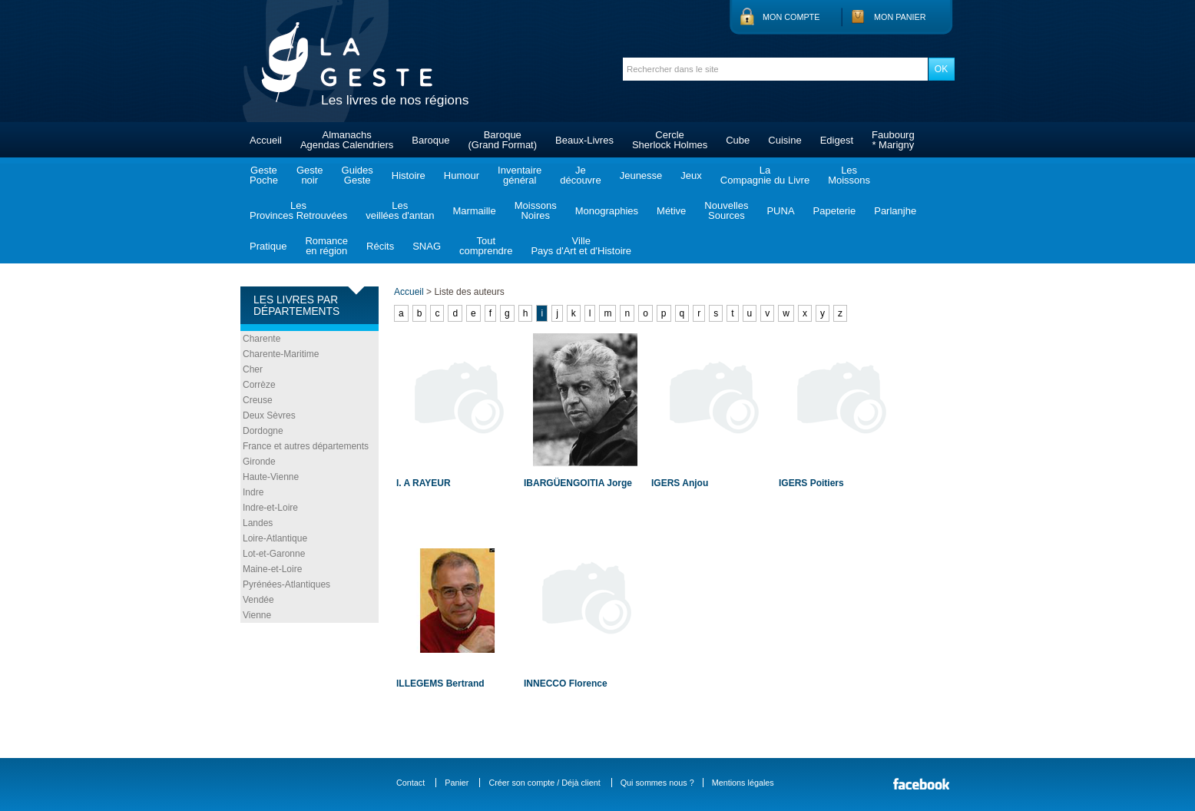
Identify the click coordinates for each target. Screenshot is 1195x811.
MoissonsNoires (536, 210)
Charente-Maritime (281, 354)
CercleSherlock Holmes (669, 140)
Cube (738, 140)
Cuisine (784, 140)
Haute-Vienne (271, 477)
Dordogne (263, 430)
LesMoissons (849, 175)
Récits (380, 246)
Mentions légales (743, 782)
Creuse (258, 400)
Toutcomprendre (485, 246)
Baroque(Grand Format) (502, 140)
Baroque (430, 140)
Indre (253, 492)
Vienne (257, 615)
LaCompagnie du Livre (764, 175)
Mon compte (791, 17)
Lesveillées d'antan (400, 210)
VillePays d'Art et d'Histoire (581, 246)
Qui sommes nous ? (657, 782)
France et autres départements (306, 446)
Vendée (258, 599)
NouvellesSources (726, 210)
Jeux (690, 175)
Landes (258, 523)
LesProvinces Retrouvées (298, 210)
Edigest (836, 140)
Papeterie (834, 211)
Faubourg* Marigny (893, 140)
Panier (456, 782)
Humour (461, 175)
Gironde (259, 461)
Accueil (266, 140)
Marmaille (473, 211)
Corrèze (259, 384)
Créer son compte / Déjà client (544, 782)
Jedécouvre (580, 175)
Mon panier (900, 17)
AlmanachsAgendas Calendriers (346, 140)
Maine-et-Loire (272, 569)
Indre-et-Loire (270, 507)
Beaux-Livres (584, 140)
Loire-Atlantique (275, 538)
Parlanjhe (895, 211)
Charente (261, 338)
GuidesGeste (357, 175)
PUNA (780, 211)
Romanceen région (326, 246)
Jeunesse (641, 175)
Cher (253, 369)
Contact (410, 782)
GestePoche (264, 175)
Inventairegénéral (519, 175)
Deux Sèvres (269, 415)
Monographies (606, 211)
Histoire (408, 175)
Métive (671, 211)
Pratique (268, 246)
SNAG (426, 246)
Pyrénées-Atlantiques (286, 584)
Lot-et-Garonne (274, 553)
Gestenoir (309, 175)
